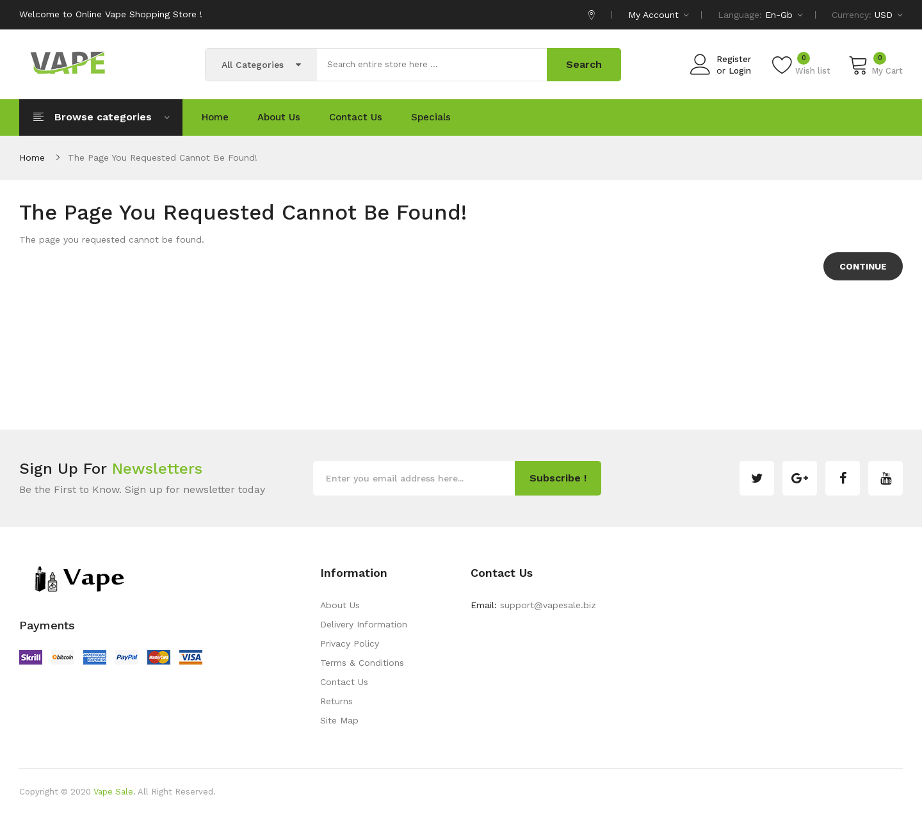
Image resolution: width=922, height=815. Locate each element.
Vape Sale (113, 791)
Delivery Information (363, 624)
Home (32, 157)
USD (889, 15)
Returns (336, 701)
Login (740, 71)
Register (733, 59)
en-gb (784, 15)
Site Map (339, 720)
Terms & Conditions (362, 663)
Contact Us (344, 682)
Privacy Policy (349, 643)
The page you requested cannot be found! (162, 157)
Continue (863, 266)
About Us (340, 605)
